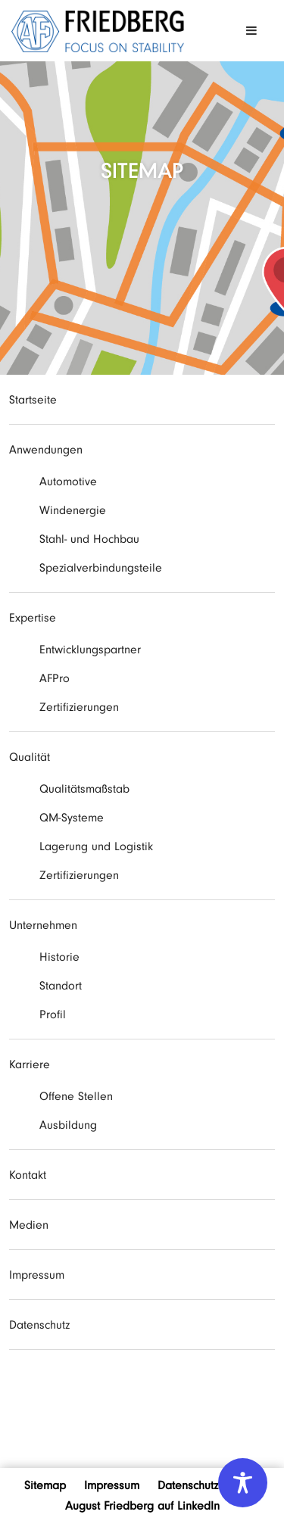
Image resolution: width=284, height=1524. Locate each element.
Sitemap (45, 1485)
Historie (59, 957)
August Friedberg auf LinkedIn (142, 1506)
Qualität (29, 757)
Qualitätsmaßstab (84, 789)
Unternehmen (43, 925)
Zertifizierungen (79, 707)
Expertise (32, 618)
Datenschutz (39, 1325)
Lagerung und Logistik (96, 846)
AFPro (54, 678)
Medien (28, 1225)
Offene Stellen (76, 1096)
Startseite (33, 400)
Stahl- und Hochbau (89, 539)
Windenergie (72, 510)
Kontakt (27, 1175)
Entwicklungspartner (90, 649)
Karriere (29, 1064)
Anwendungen (46, 450)
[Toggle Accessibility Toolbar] (243, 1483)
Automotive (68, 481)
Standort (60, 986)
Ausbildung (68, 1125)
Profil (52, 1014)
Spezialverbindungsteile (100, 568)
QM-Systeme (71, 817)
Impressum (36, 1275)
